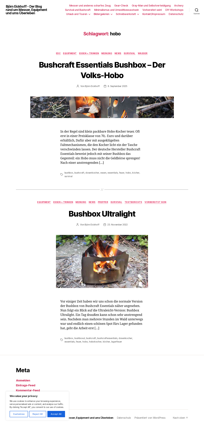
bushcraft (80, 173)
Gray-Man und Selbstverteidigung (151, 5)
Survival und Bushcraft (78, 9)
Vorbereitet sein (158, 202)
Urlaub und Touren (76, 14)
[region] (37, 405)
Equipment (69, 53)
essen (104, 173)
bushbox (69, 173)
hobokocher (96, 341)
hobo (129, 173)
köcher (137, 173)
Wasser (145, 53)
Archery (178, 5)
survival (68, 176)
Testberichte (135, 202)
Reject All (38, 414)
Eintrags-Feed (26, 385)
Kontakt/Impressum (153, 14)
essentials (113, 173)
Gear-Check (121, 5)
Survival (131, 53)
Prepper (103, 202)
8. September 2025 (117, 86)
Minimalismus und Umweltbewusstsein (116, 9)
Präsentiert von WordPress (153, 417)
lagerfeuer (117, 341)
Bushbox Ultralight (102, 213)
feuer (123, 173)
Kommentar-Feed (28, 390)
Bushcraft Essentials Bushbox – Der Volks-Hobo (102, 70)
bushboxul (80, 338)
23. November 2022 (117, 224)
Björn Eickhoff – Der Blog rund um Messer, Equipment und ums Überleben (71, 417)
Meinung (107, 53)
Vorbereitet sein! (152, 9)
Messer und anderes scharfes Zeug (90, 5)
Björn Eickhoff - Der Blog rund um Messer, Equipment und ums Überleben (27, 10)
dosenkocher (93, 173)
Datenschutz (176, 14)
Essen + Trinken (89, 53)
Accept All (56, 414)
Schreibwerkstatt (126, 14)
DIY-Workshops (174, 9)
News (118, 53)
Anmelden (23, 380)
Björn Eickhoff (91, 86)
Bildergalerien (101, 14)
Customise (19, 414)
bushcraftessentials (108, 338)
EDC (56, 53)
